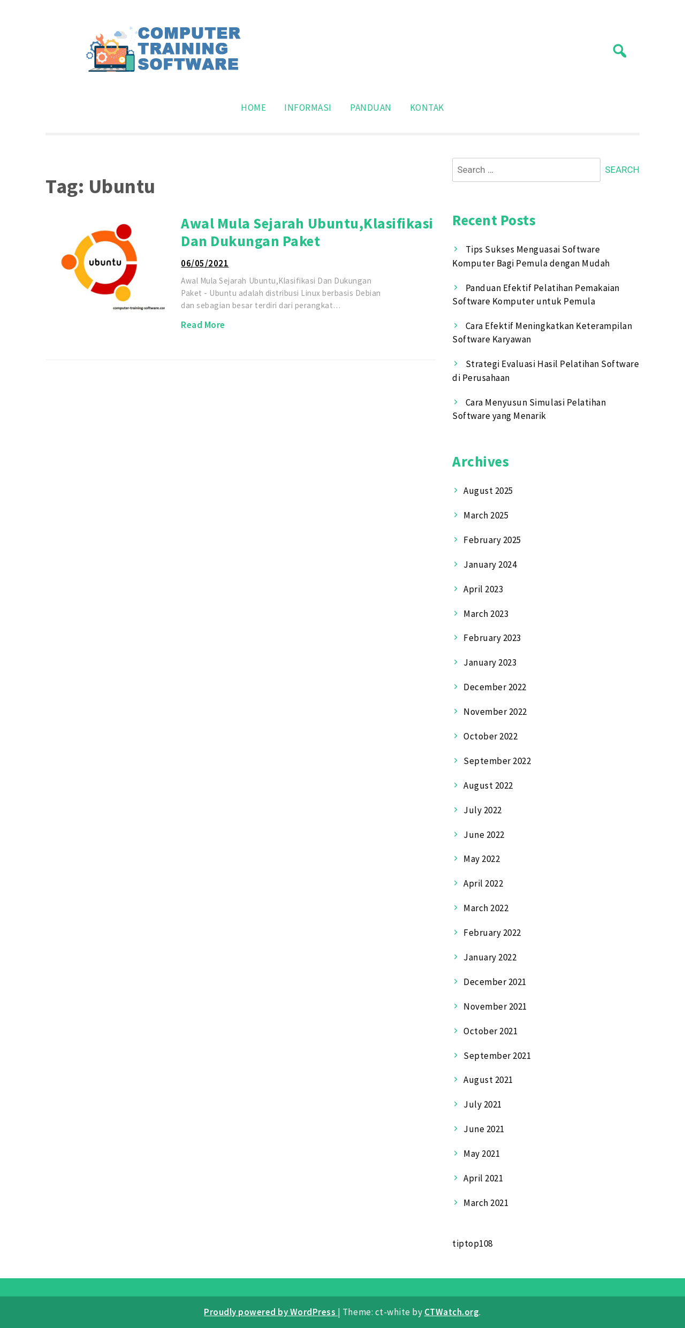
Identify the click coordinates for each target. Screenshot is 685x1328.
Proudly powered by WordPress (271, 1312)
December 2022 (495, 687)
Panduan (371, 107)
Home (253, 107)
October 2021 (490, 1031)
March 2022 (485, 908)
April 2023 (483, 589)
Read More (203, 325)
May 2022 (481, 859)
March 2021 (485, 1203)
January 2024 (489, 564)
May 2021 (481, 1153)
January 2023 (489, 662)
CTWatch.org (452, 1312)
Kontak (427, 107)
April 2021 (483, 1178)
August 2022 (488, 785)
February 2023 (492, 638)
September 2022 (497, 761)
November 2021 (495, 1006)
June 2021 (484, 1129)
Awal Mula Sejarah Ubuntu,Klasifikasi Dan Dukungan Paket (307, 232)
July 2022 (482, 810)
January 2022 (489, 957)
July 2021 (482, 1104)
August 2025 (488, 491)
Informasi (308, 107)
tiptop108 (472, 1243)
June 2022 (484, 835)
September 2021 (497, 1056)
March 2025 (485, 515)
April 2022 (483, 883)
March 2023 (485, 614)
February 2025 (492, 540)
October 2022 (490, 736)
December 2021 (495, 982)
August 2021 (488, 1080)
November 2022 (495, 712)
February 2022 (492, 932)
